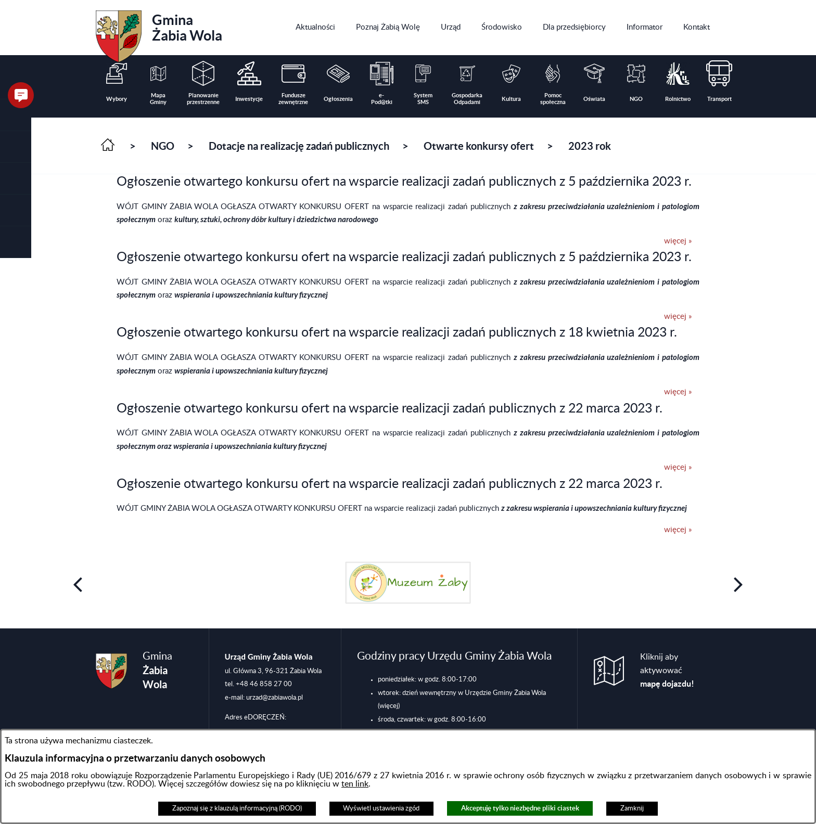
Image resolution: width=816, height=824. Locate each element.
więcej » (678, 241)
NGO (162, 146)
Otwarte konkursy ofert (479, 146)
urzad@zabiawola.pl (274, 697)
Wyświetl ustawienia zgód (381, 808)
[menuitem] (315, 27)
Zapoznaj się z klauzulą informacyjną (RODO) (237, 808)
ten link (354, 784)
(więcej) (389, 706)
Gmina (159, 32)
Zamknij (632, 808)
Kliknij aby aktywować (667, 670)
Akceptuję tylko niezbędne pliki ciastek (520, 808)
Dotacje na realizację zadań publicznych (299, 146)
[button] (15, 147)
